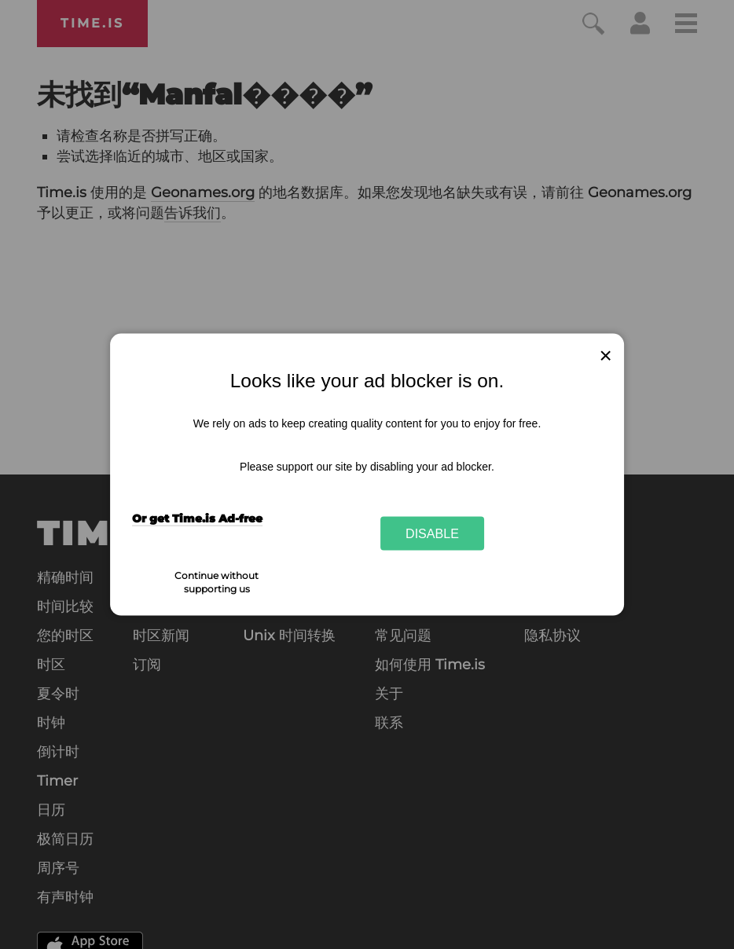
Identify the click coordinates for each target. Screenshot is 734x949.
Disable (432, 533)
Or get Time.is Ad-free (197, 518)
